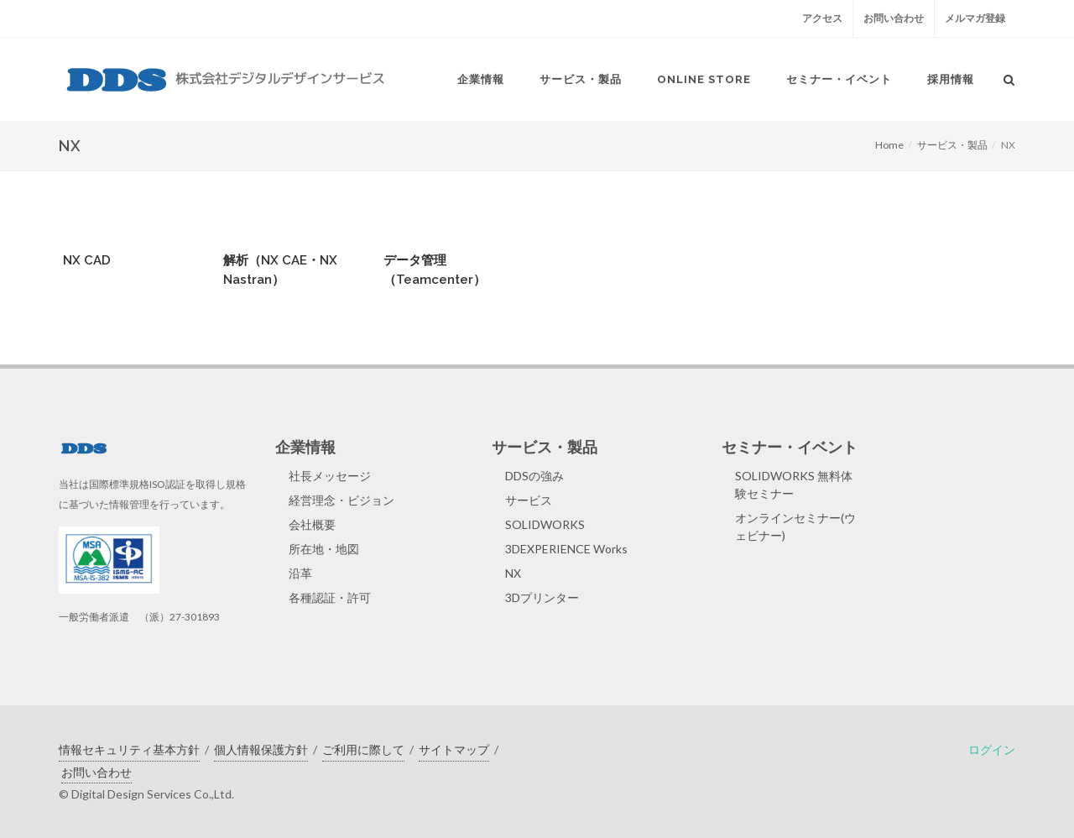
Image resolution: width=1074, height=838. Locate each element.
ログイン (991, 749)
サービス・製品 (952, 145)
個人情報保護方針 (261, 749)
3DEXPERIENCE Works (566, 549)
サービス (528, 500)
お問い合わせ (893, 18)
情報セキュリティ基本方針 (129, 749)
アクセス (822, 18)
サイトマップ (454, 749)
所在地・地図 (324, 549)
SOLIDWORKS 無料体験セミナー (793, 484)
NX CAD (87, 260)
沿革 (300, 573)
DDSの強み (534, 476)
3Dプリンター (542, 597)
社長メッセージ (330, 476)
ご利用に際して (363, 749)
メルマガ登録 (975, 18)
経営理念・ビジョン (341, 500)
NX (513, 573)
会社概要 (312, 524)
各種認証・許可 (330, 597)
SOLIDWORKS (545, 524)
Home (889, 145)
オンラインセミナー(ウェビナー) (795, 526)
